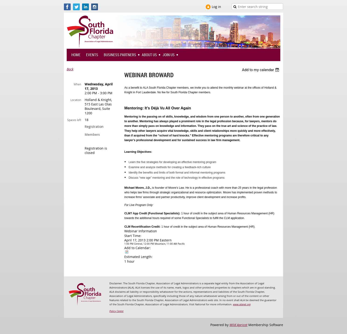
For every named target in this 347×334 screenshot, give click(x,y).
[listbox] (261, 70)
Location (75, 100)
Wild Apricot (238, 325)
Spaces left (74, 120)
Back (70, 69)
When (77, 84)
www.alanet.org (242, 304)
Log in (216, 6)
